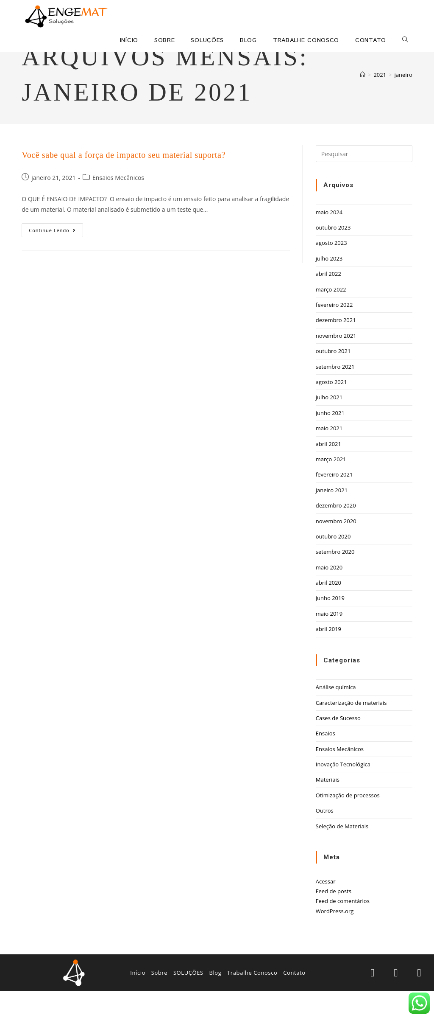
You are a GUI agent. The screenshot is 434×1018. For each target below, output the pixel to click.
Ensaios (325, 760)
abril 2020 (328, 609)
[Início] (362, 101)
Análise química (336, 714)
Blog (215, 1000)
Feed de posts (333, 918)
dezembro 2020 (336, 532)
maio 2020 (329, 594)
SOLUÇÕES (188, 1000)
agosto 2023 (331, 270)
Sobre (159, 1000)
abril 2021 (328, 470)
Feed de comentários (343, 928)
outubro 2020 (333, 563)
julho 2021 (329, 424)
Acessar (326, 908)
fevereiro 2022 (334, 331)
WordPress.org (335, 938)
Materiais (327, 806)
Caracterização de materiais (351, 729)
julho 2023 (329, 285)
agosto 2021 (331, 408)
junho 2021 (330, 439)
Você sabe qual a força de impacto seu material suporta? (123, 182)
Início (137, 1000)
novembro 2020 (336, 548)
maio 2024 (329, 239)
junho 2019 (330, 625)
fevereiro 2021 (334, 501)
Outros (325, 837)
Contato (294, 1000)
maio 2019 (329, 640)
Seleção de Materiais (342, 853)
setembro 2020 (335, 579)
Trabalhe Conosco (252, 1000)
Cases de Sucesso (338, 745)
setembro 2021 (335, 393)
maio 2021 (329, 455)
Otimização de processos (348, 822)
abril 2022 (328, 301)
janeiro (403, 101)
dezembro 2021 (336, 347)
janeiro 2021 (332, 517)
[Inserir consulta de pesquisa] (364, 180)
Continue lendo (56, 255)
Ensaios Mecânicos (118, 204)
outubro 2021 (333, 378)
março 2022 (331, 316)
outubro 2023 (333, 254)
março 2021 (331, 486)
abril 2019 (328, 656)
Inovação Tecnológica (343, 791)
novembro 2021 (336, 362)
